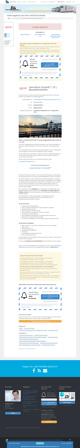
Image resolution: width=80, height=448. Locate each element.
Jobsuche (40, 443)
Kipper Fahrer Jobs (53, 337)
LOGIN (73, 1)
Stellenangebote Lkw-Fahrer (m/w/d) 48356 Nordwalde (32, 337)
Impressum (28, 440)
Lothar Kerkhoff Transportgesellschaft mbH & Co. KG (47, 99)
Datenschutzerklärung (26, 75)
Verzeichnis (19, 1)
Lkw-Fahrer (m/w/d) (29, 328)
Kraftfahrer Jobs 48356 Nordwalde (48, 343)
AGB (46, 440)
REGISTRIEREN (68, 1)
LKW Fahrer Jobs (16, 18)
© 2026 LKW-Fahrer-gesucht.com (15, 440)
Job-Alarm (48, 50)
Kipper (21, 328)
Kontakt (57, 440)
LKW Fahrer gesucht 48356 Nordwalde (28, 343)
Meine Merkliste (31, 1)
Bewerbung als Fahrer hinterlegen (40, 321)
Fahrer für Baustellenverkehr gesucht (28, 339)
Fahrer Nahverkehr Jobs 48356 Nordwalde (29, 345)
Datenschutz (51, 440)
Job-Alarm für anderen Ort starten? (49, 69)
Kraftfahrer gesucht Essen (40, 335)
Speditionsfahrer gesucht (48, 345)
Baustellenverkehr (53, 330)
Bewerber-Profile (52, 1)
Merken (7, 34)
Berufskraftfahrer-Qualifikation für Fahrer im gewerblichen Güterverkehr (30, 392)
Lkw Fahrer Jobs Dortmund (26, 335)
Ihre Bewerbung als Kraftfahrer (42, 272)
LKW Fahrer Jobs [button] (44, 1)
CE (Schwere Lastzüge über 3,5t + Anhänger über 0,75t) (33, 330)
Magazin (24, 1)
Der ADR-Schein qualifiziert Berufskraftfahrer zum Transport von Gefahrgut (30, 398)
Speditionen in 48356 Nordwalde (27, 348)
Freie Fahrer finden (67, 405)
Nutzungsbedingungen (38, 440)
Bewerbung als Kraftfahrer (43, 46)
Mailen (7, 36)
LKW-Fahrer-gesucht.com (52, 446)
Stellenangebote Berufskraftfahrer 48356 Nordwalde (32, 341)
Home (10, 18)
